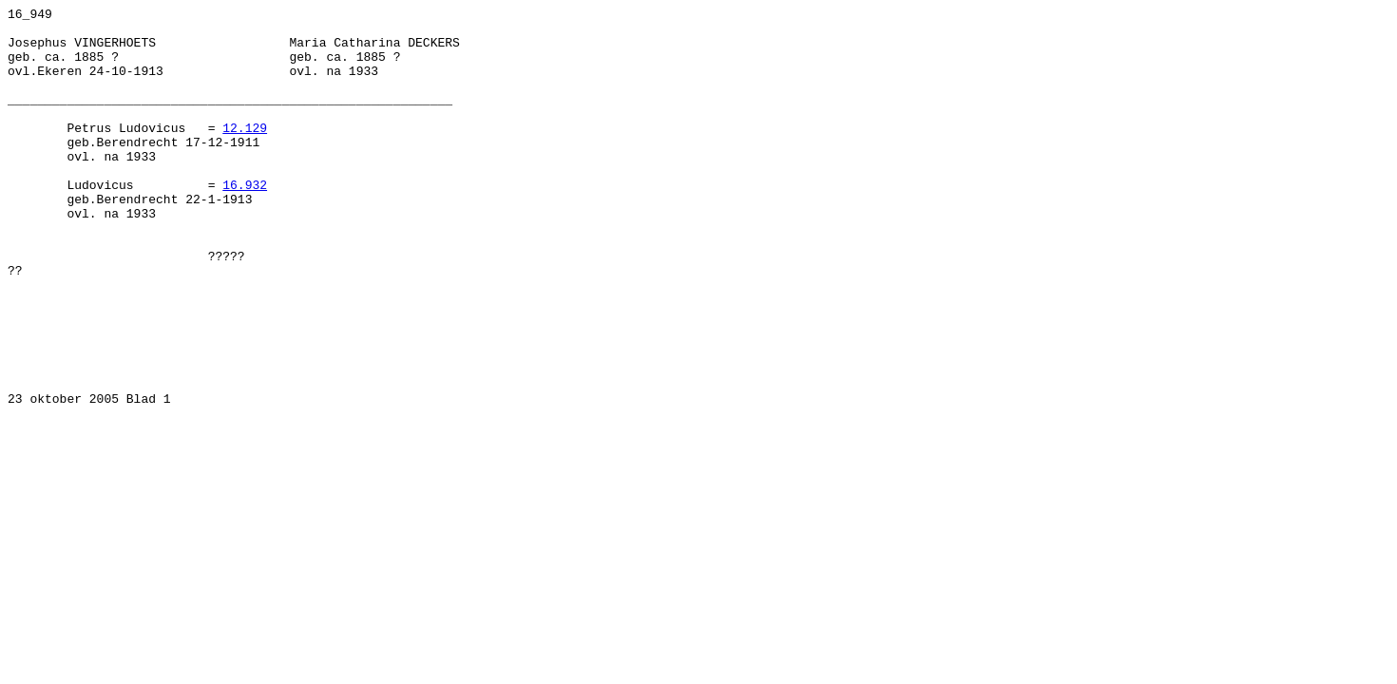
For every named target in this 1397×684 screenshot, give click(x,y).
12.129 (244, 153)
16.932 (244, 221)
